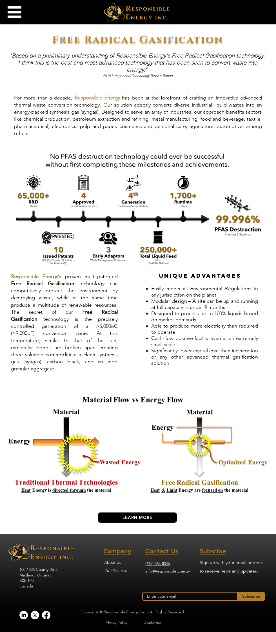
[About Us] (112, 562)
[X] (35, 615)
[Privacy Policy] (116, 622)
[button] (14, 12)
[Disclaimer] (152, 622)
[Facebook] (46, 615)
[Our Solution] (115, 570)
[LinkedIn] (23, 615)
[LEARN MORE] (137, 517)
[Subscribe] (251, 596)
